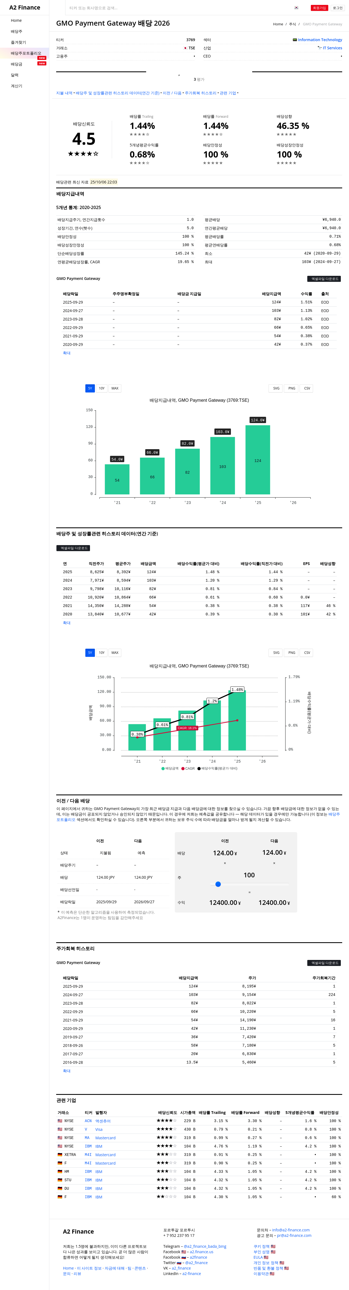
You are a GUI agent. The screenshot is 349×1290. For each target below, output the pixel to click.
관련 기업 (228, 92)
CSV (306, 388)
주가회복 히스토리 (200, 92)
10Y (101, 388)
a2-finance (191, 1273)
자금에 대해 (115, 1268)
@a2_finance (196, 1262)
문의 (67, 1273)
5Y (90, 388)
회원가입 (319, 7)
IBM (88, 1146)
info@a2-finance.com (291, 1229)
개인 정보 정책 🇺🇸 (269, 1262)
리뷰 (77, 1273)
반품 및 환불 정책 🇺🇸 (271, 1268)
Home (278, 24)
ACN (88, 1121)
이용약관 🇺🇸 (264, 1273)
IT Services (332, 47)
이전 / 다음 (172, 92)
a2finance (198, 1257)
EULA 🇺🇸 (261, 1257)
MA (87, 1138)
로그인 (338, 7)
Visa (99, 1129)
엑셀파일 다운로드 (324, 278)
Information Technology (320, 39)
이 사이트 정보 (89, 1268)
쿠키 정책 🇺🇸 (264, 1246)
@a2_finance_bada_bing (205, 1246)
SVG (275, 388)
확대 (67, 352)
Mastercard (105, 1137)
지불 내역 (64, 92)
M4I (88, 1155)
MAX (115, 388)
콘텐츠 (140, 1268)
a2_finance (181, 1268)
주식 (292, 24)
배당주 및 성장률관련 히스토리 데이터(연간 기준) (117, 92)
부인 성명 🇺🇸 (264, 1251)
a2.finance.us (201, 1251)
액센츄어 (103, 1120)
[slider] (218, 884)
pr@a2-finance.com (294, 1235)
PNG (291, 388)
